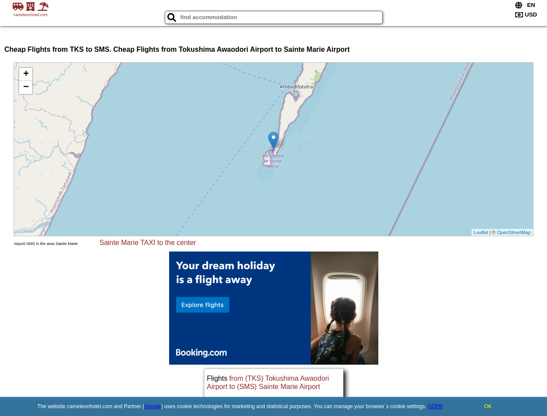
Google (152, 406)
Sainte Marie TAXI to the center (147, 242)
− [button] (26, 87)
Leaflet (481, 232)
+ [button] (26, 74)
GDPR (435, 406)
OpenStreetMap (514, 232)
